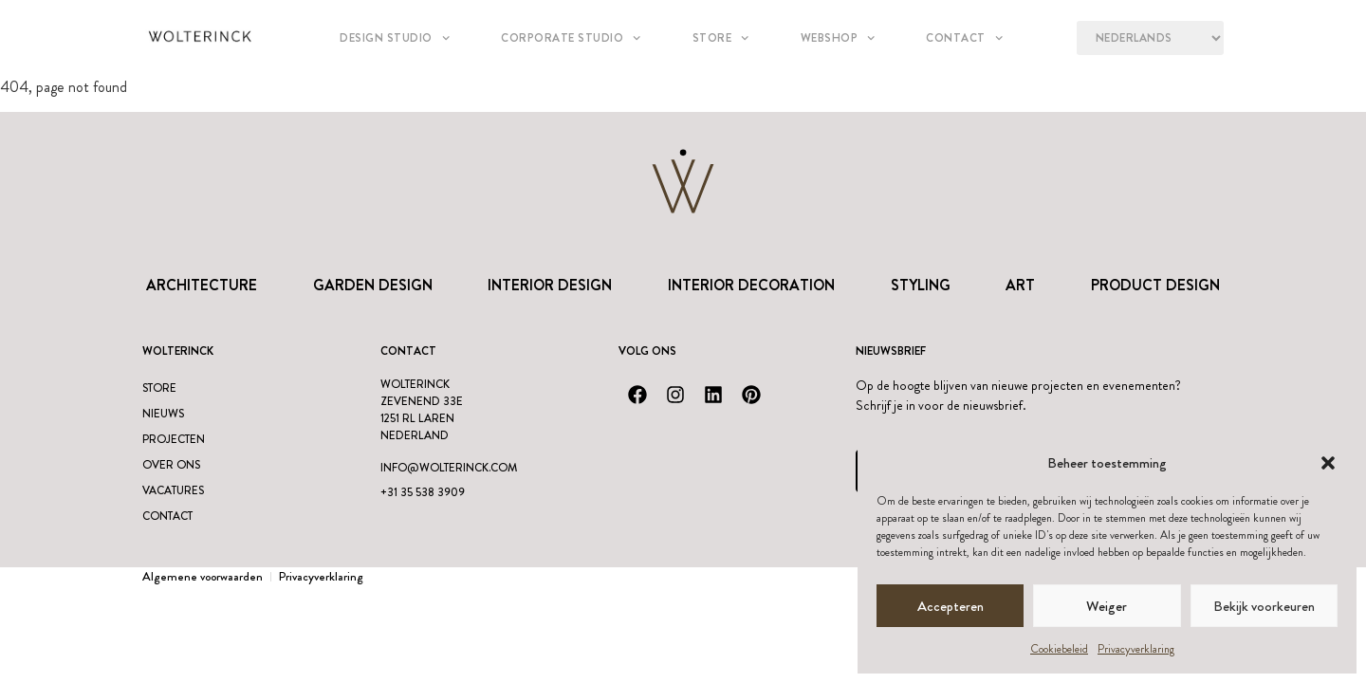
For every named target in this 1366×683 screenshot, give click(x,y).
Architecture (201, 285)
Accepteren (950, 606)
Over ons (171, 464)
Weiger (1106, 606)
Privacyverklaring (1136, 648)
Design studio (395, 38)
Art (1020, 285)
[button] (1328, 462)
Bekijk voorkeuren (1264, 606)
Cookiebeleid (1059, 648)
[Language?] (1150, 38)
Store (720, 38)
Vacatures (173, 490)
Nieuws (163, 413)
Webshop (838, 38)
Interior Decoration (751, 285)
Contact (964, 38)
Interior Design (550, 285)
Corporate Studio (570, 38)
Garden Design (373, 285)
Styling (921, 285)
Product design (1155, 285)
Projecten (173, 439)
